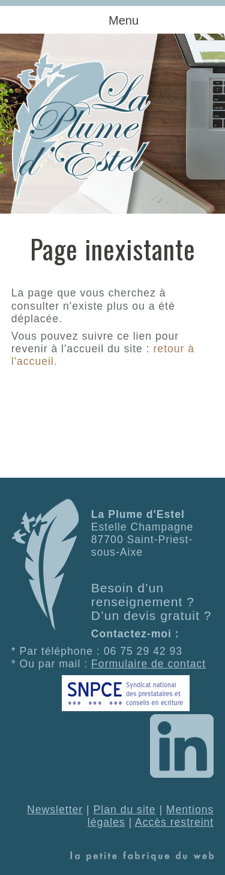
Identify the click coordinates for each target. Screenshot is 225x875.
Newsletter (55, 810)
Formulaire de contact (148, 664)
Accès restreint (174, 822)
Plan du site (125, 810)
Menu (124, 20)
